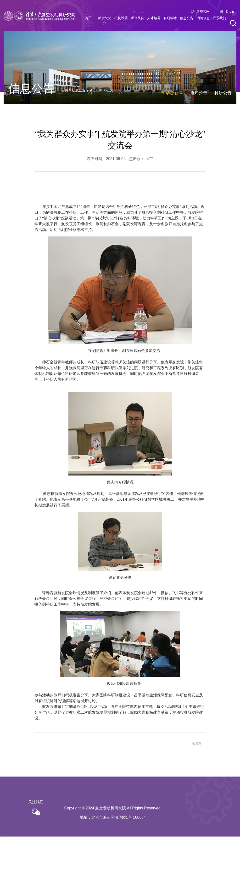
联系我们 (219, 21)
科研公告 (223, 97)
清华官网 (203, 15)
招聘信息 (203, 21)
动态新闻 (96, 95)
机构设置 (121, 21)
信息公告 (186, 21)
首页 (88, 21)
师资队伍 (137, 21)
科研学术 (170, 21)
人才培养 (154, 21)
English (230, 15)
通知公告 (198, 97)
